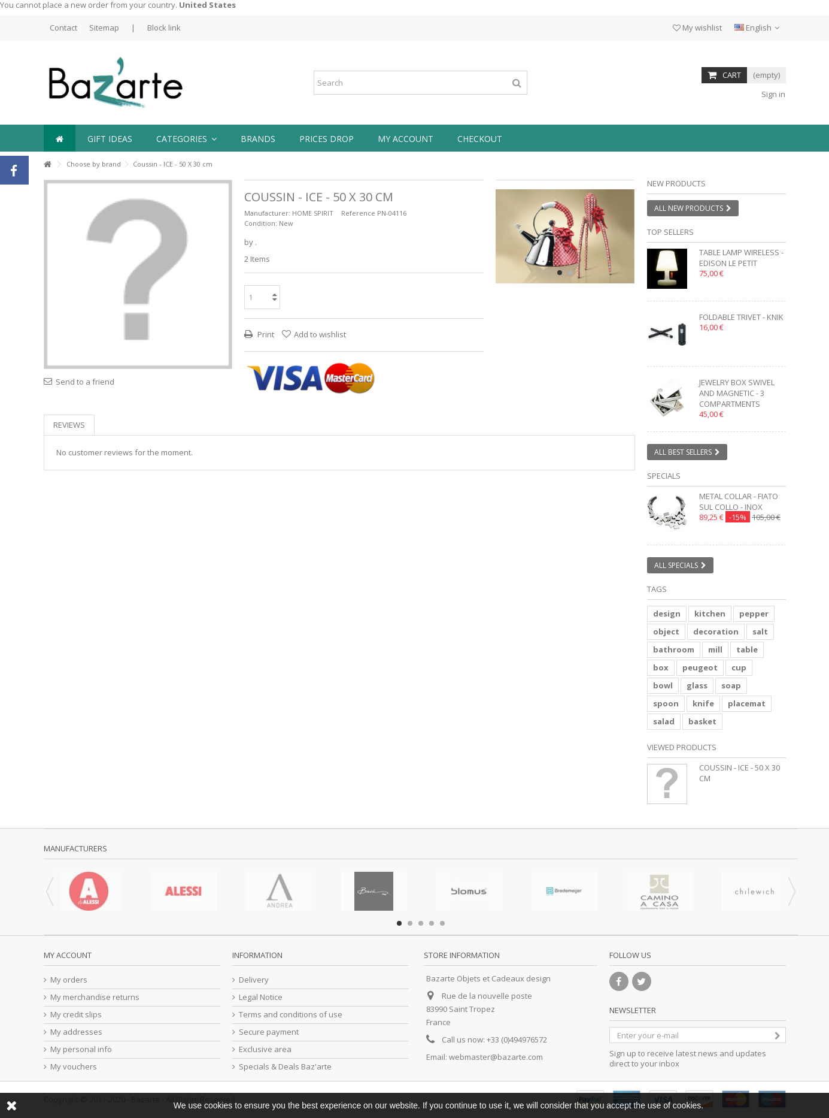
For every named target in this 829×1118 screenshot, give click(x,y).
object (666, 631)
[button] (186, 138)
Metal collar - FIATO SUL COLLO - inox (738, 501)
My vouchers (73, 1067)
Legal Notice (261, 997)
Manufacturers (75, 848)
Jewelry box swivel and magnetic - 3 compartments (737, 393)
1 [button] (559, 272)
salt (760, 631)
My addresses (76, 1032)
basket (702, 721)
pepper (754, 613)
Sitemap (104, 27)
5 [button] (442, 923)
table (747, 649)
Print (265, 334)
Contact (63, 27)
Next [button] (792, 891)
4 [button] (431, 923)
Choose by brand (93, 163)
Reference (358, 213)
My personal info (81, 1049)
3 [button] (420, 923)
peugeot (700, 667)
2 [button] (570, 272)
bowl (663, 685)
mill (715, 649)
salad (664, 721)
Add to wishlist (320, 334)
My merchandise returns (94, 997)
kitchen (709, 613)
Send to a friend (85, 381)
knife (703, 703)
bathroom (673, 649)
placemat (747, 703)
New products (676, 183)
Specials (664, 475)
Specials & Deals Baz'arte (285, 1067)
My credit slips (76, 1015)
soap (731, 685)
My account (68, 955)
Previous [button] (49, 891)
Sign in (772, 94)
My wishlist (697, 27)
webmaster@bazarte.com (496, 1056)
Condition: (260, 223)
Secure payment (269, 1032)
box (661, 667)
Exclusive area (265, 1049)
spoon (666, 703)
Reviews (69, 424)
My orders (68, 980)
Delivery (254, 980)
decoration (716, 631)
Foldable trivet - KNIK (741, 317)
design (667, 613)
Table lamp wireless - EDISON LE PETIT (741, 257)
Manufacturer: (267, 213)
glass (697, 685)
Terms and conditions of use (290, 1015)
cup (738, 667)
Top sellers (670, 231)
